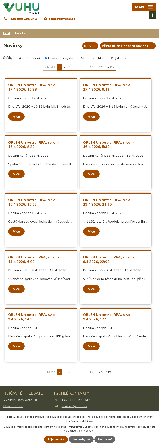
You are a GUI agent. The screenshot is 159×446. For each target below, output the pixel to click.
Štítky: (8, 58)
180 (91, 67)
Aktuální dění (29, 58)
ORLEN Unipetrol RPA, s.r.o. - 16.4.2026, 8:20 (33, 144)
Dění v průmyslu (60, 58)
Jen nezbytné (81, 439)
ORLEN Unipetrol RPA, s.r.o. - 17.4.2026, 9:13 (108, 87)
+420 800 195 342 (76, 400)
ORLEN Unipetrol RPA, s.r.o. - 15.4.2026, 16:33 (33, 201)
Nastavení (105, 439)
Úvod (6, 33)
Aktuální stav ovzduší (20, 400)
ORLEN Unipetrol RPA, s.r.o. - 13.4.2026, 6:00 (33, 259)
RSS (90, 46)
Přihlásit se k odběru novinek (128, 46)
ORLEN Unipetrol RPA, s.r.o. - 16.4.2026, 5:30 (108, 144)
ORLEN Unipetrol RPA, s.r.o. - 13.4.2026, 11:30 (108, 201)
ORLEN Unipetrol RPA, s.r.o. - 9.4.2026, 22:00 (108, 259)
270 (101, 67)
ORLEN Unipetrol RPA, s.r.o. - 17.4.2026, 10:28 (33, 87)
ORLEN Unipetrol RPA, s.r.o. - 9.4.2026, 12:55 (108, 316)
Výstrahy (119, 58)
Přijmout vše (56, 439)
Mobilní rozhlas (92, 58)
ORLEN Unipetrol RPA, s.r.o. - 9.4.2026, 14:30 (33, 316)
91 (80, 67)
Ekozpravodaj (13, 406)
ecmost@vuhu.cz (74, 406)
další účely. (88, 421)
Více (16, 116)
